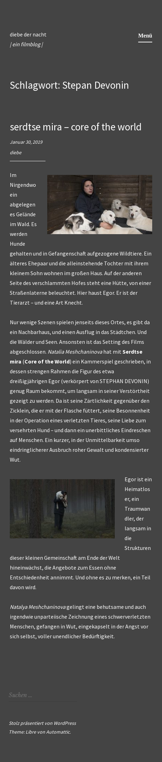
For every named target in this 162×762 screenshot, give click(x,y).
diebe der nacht (28, 34)
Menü (145, 36)
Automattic (58, 732)
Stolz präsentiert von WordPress (42, 723)
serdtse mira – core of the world (76, 126)
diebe (15, 152)
